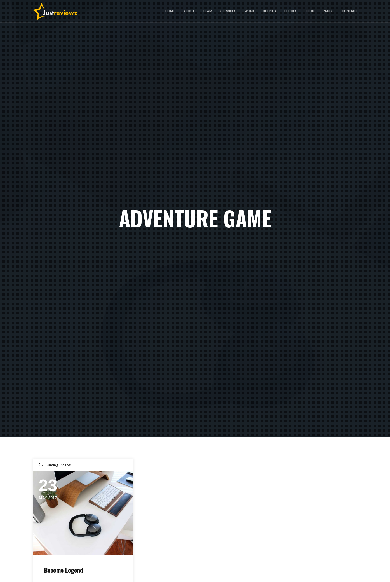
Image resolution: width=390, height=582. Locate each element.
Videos (65, 465)
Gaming (52, 465)
